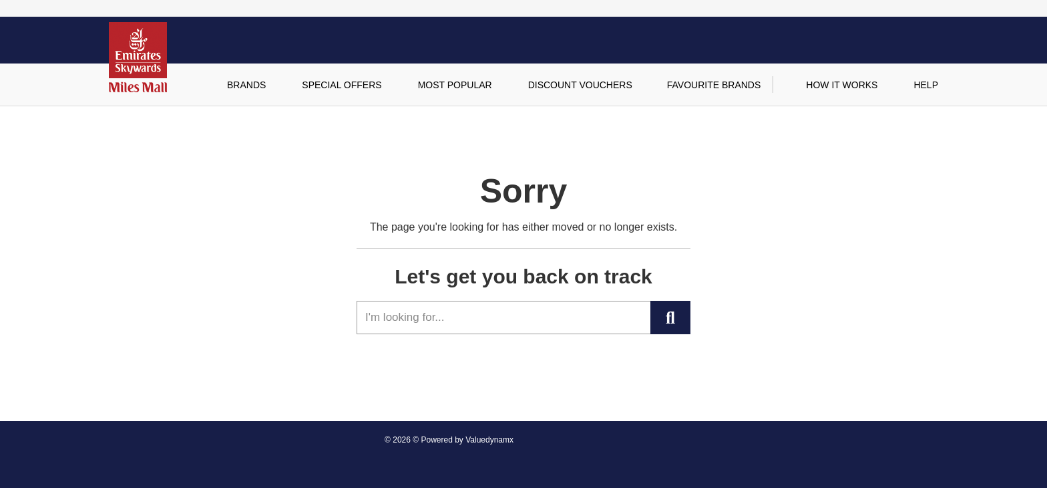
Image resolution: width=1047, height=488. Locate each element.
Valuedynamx (489, 440)
